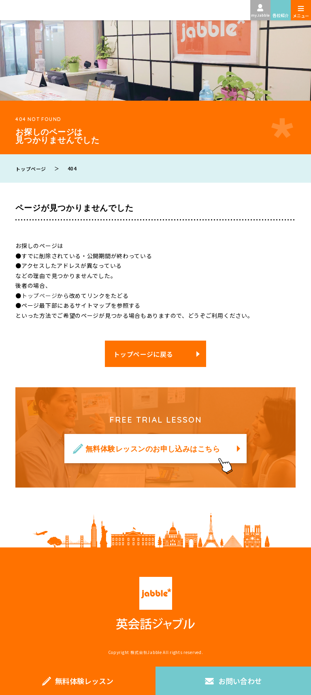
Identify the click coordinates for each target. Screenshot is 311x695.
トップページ (39, 295)
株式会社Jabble (146, 652)
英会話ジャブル (155, 603)
